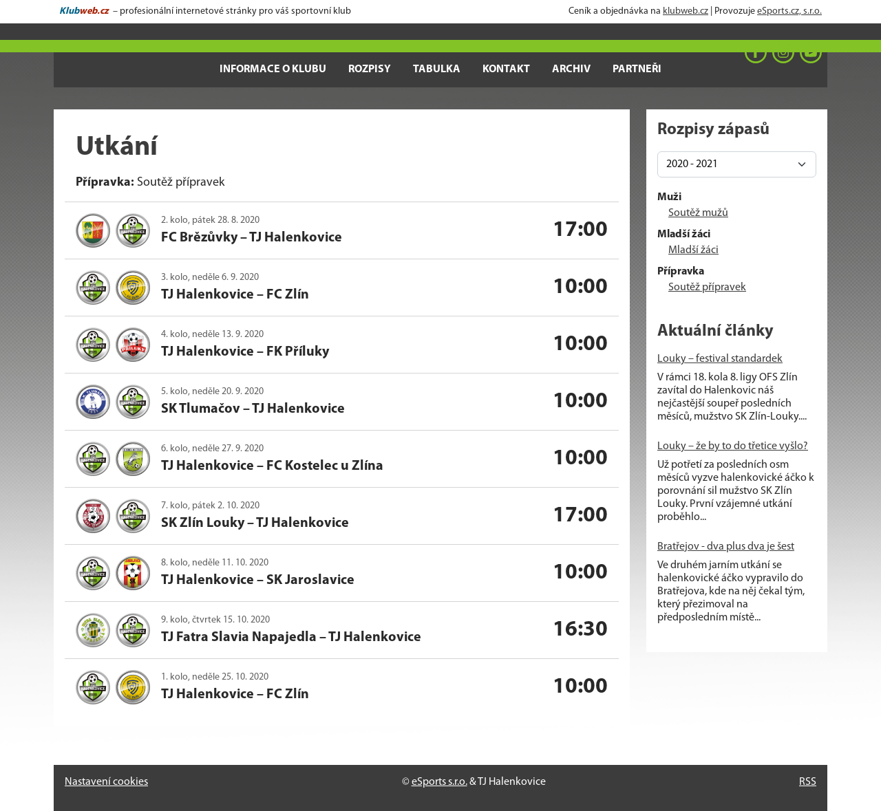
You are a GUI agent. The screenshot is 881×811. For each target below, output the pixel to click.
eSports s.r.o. (439, 782)
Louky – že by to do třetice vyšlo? (732, 446)
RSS (807, 782)
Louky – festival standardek (720, 359)
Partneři (637, 69)
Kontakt (506, 69)
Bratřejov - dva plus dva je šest (725, 546)
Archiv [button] (571, 69)
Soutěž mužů (698, 213)
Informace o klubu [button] (273, 69)
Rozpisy (369, 69)
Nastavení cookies (106, 782)
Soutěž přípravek (707, 287)
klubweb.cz (685, 11)
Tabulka (436, 69)
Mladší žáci (693, 250)
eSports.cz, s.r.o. (789, 11)
